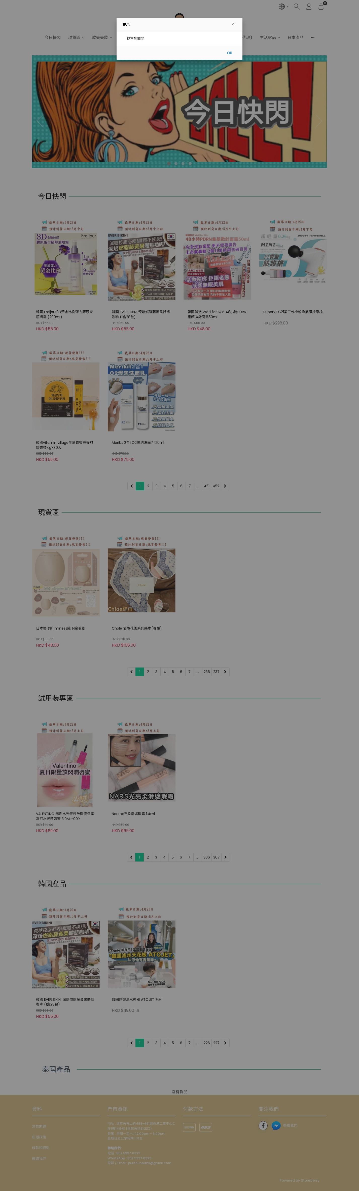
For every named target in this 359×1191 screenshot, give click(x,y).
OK (229, 53)
